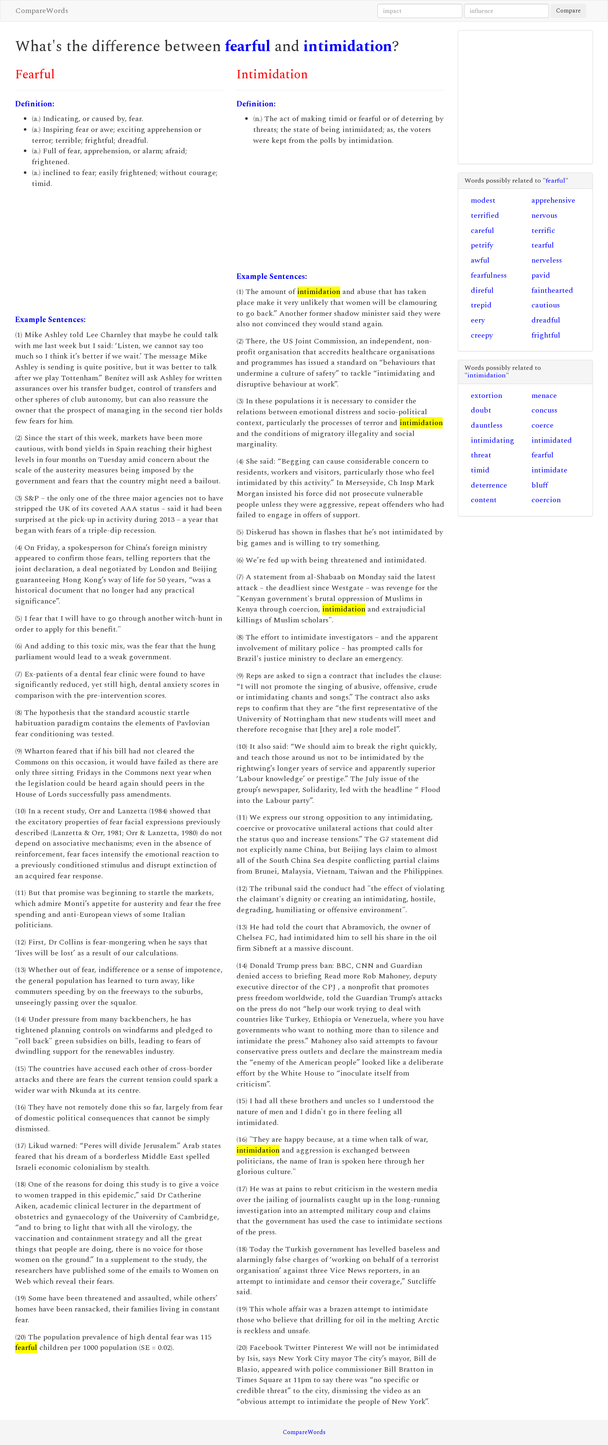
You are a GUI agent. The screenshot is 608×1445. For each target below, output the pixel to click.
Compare (568, 10)
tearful (542, 245)
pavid (540, 275)
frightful (545, 335)
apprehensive (553, 200)
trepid (481, 305)
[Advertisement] (119, 251)
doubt (481, 410)
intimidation (347, 46)
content (484, 500)
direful (482, 290)
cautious (545, 305)
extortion (486, 395)
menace (544, 395)
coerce (542, 425)
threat (481, 455)
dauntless (487, 425)
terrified (485, 215)
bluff (539, 485)
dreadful (545, 320)
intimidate (549, 470)
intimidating (492, 440)
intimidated (551, 440)
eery (478, 320)
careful (482, 230)
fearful (248, 46)
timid (480, 470)
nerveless (546, 260)
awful (480, 260)
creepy (482, 335)
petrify (482, 245)
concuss (544, 410)
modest (483, 200)
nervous (544, 215)
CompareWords (41, 10)
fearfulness (489, 275)
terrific (543, 230)
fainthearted (552, 290)
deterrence (489, 485)
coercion (546, 500)
